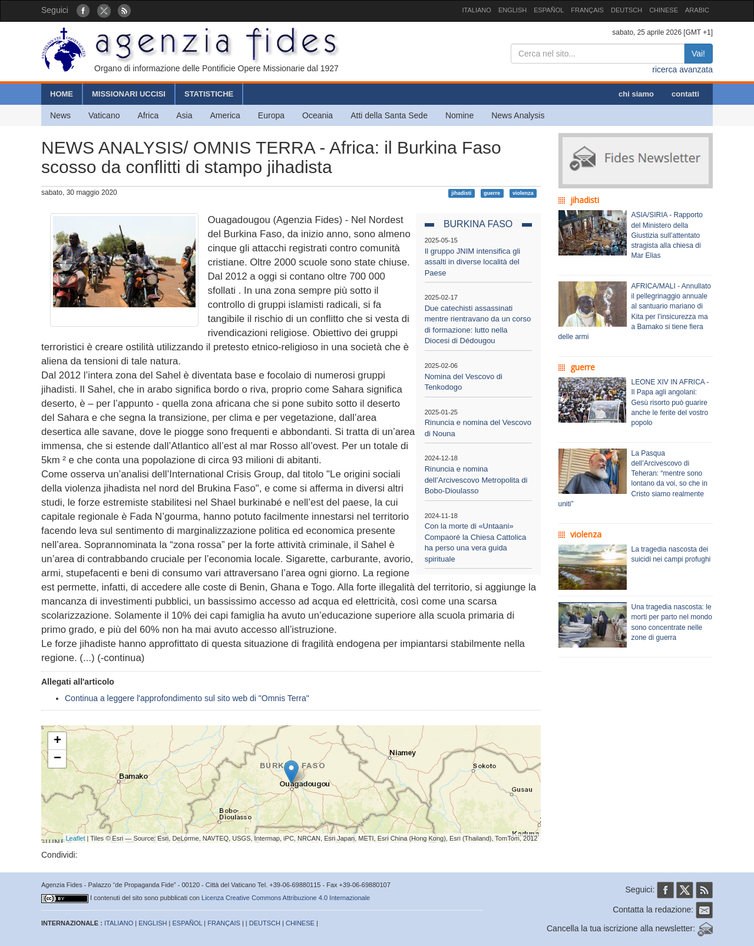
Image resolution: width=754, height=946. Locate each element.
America (225, 115)
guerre (492, 193)
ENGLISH (512, 10)
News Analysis (517, 115)
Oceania (317, 115)
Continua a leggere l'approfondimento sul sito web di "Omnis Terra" (187, 698)
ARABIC (697, 10)
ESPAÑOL (549, 10)
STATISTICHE (208, 93)
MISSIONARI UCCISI (129, 93)
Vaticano (104, 115)
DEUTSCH (626, 10)
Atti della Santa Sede (389, 115)
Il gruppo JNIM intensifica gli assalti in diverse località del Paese (473, 262)
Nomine (459, 115)
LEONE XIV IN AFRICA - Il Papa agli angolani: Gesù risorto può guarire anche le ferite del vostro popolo (670, 402)
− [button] (57, 759)
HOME (61, 93)
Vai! (698, 53)
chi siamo (636, 93)
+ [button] (57, 741)
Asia (184, 115)
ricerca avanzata (682, 69)
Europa (271, 115)
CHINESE (663, 10)
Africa (147, 115)
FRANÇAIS (587, 10)
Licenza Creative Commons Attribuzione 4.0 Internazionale (285, 897)
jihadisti (461, 193)
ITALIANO (476, 10)
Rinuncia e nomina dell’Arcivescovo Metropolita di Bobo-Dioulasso (476, 479)
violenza (523, 193)
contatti (685, 93)
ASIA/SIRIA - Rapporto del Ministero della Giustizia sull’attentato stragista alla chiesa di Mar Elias (667, 235)
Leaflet (75, 838)
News (60, 115)
